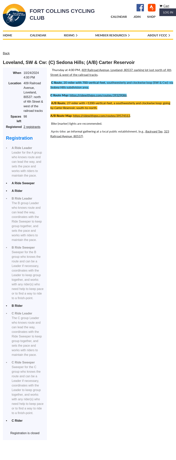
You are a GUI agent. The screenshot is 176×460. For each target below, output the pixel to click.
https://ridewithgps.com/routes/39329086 (98, 95)
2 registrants (32, 127)
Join (137, 16)
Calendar (119, 16)
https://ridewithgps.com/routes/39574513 (101, 115)
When (17, 72)
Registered (13, 127)
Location (14, 83)
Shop (151, 16)
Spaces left (16, 119)
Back (6, 53)
